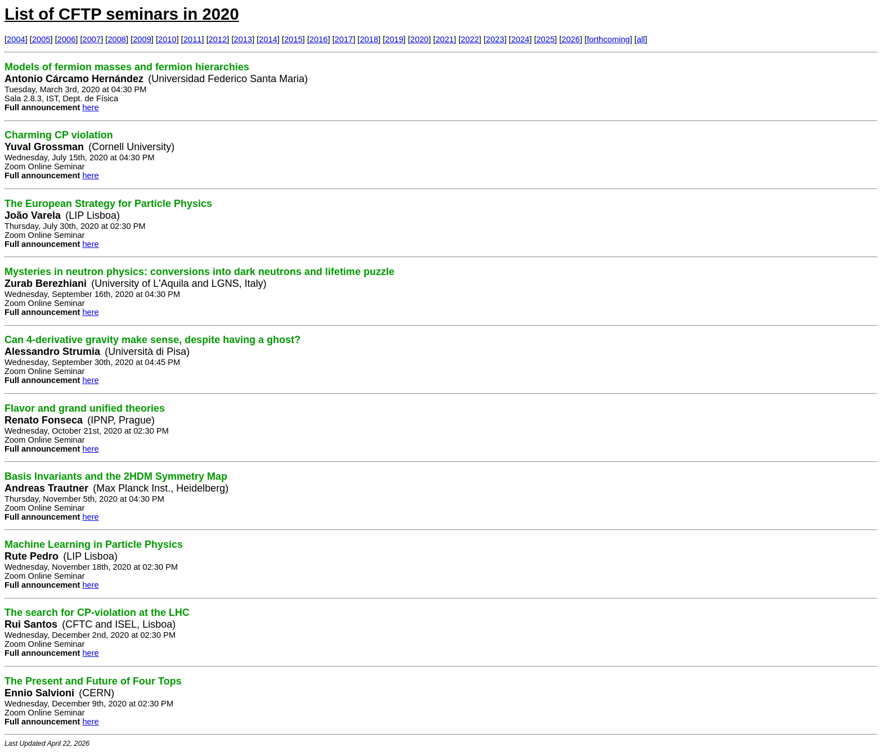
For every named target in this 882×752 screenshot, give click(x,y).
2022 (470, 39)
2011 (192, 39)
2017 (344, 39)
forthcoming (608, 39)
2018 (369, 39)
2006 (66, 39)
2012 (218, 39)
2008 (116, 39)
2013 (243, 39)
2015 (293, 39)
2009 (142, 39)
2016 (318, 39)
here (90, 107)
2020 (419, 39)
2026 (570, 39)
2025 (545, 39)
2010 (167, 39)
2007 (92, 39)
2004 (16, 39)
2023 (495, 39)
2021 (444, 39)
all (641, 39)
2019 (394, 39)
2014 (268, 39)
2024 (520, 39)
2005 (41, 39)
